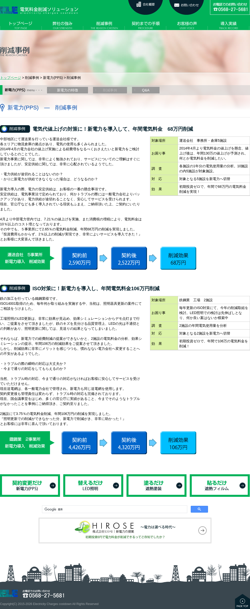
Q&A (146, 90)
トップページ (10, 78)
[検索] (114, 509)
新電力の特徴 (67, 90)
